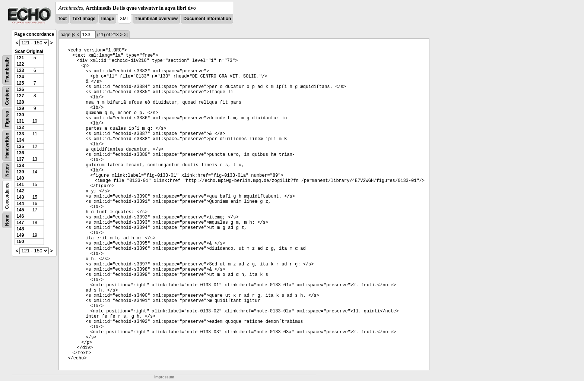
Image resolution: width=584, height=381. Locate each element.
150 (20, 241)
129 (20, 108)
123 (20, 70)
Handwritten (7, 145)
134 (20, 140)
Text (62, 18)
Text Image (83, 18)
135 (20, 146)
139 (20, 171)
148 (20, 229)
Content (7, 96)
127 (20, 95)
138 (20, 165)
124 (20, 76)
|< (73, 34)
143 (20, 197)
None (7, 220)
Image (107, 18)
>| (125, 34)
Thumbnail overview (156, 18)
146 (20, 216)
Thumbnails (7, 69)
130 (20, 114)
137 (20, 159)
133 (20, 133)
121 (20, 57)
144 (20, 203)
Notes (7, 170)
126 (20, 89)
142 (20, 190)
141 (20, 184)
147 (20, 222)
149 (20, 235)
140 (20, 178)
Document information (207, 18)
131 (20, 121)
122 (20, 64)
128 (20, 102)
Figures (7, 119)
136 (20, 152)
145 (20, 209)
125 (20, 83)
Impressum (164, 377)
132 (20, 127)
